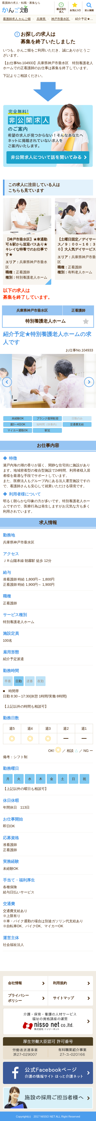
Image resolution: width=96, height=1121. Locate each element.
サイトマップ (63, 998)
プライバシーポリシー (18, 997)
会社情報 (15, 983)
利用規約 (60, 983)
